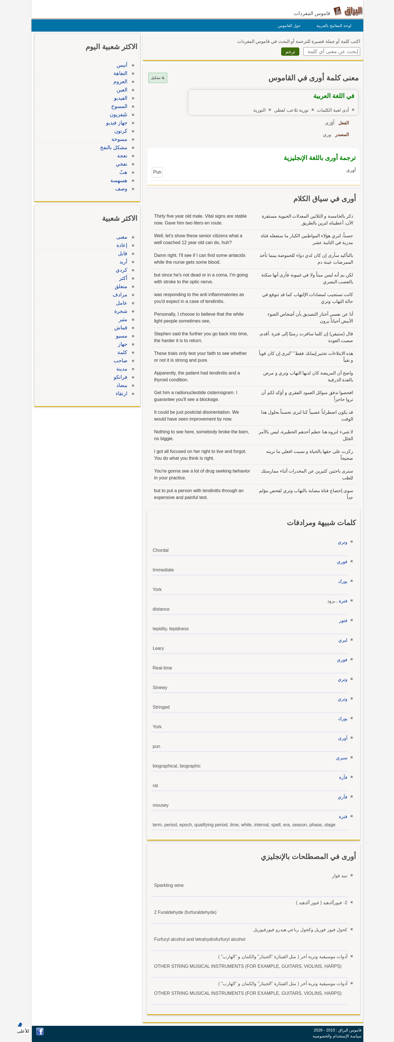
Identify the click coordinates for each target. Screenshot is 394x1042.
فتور (342, 620)
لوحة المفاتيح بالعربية (332, 25)
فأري (341, 797)
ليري (341, 640)
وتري (341, 542)
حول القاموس (287, 25)
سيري (340, 757)
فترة (341, 600)
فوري (340, 561)
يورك (341, 581)
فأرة (342, 777)
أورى (341, 738)
